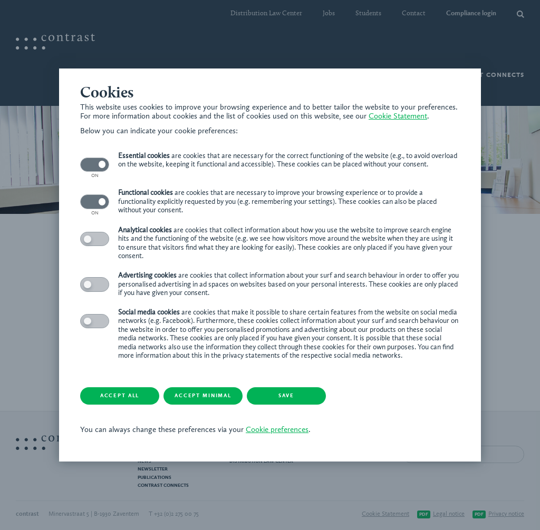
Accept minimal (203, 395)
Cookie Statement (398, 117)
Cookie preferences (277, 430)
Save (286, 395)
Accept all (119, 395)
